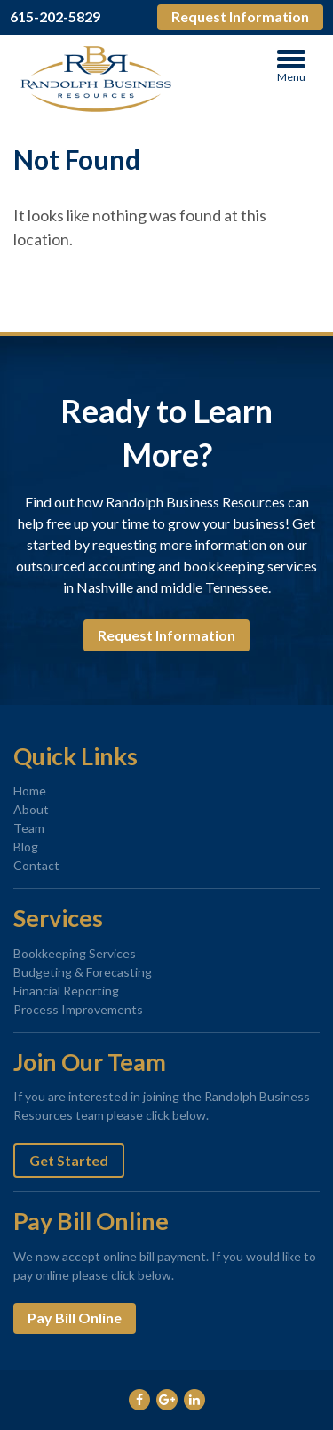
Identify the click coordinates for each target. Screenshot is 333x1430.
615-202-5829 (55, 17)
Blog (25, 846)
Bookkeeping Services (74, 953)
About (31, 809)
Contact (36, 865)
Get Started (68, 1160)
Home (29, 790)
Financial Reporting (66, 990)
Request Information (240, 16)
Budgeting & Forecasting (82, 971)
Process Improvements (78, 1009)
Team (28, 827)
